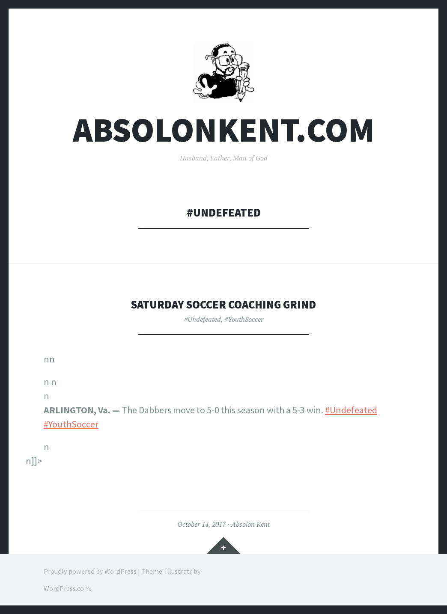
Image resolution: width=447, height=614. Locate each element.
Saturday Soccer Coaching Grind (223, 304)
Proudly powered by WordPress (90, 571)
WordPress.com (67, 588)
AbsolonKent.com (224, 129)
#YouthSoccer (243, 319)
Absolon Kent (250, 524)
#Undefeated (202, 319)
